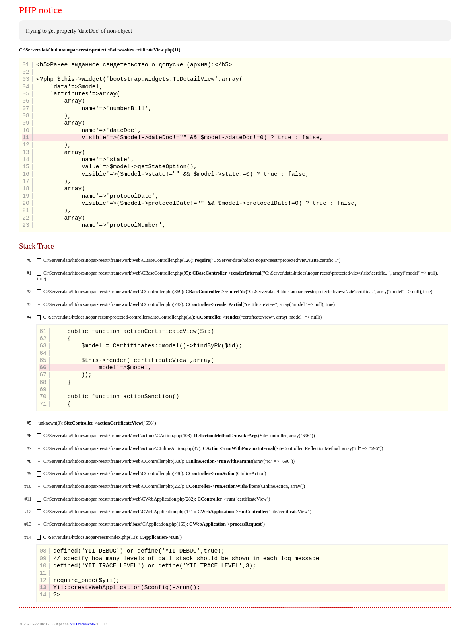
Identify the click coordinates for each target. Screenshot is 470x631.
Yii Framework (82, 624)
